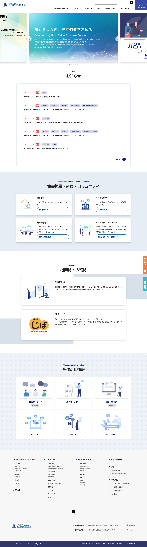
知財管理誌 (83, 463)
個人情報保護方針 (130, 544)
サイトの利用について (118, 490)
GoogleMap (132, 525)
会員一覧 (17, 466)
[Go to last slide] (29, 38)
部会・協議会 (51, 472)
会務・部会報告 (51, 474)
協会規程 (17, 476)
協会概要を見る (44, 210)
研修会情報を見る (45, 237)
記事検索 (82, 471)
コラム (49, 497)
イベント (50, 490)
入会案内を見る (103, 210)
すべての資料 (83, 485)
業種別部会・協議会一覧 (21, 468)
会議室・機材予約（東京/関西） (56, 468)
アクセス (17, 483)
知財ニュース (51, 494)
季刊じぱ (82, 474)
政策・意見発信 (117, 459)
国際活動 (50, 487)
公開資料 (17, 474)
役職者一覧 (18, 471)
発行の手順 (83, 482)
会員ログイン (145, 264)
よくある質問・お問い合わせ (120, 483)
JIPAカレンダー (52, 480)
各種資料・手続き (117, 487)
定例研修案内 (116, 470)
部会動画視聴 (51, 476)
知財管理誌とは (84, 466)
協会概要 (17, 463)
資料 (81, 477)
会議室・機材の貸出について (55, 466)
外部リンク (115, 494)
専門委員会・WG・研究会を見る (109, 237)
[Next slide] (118, 38)
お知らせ (17, 490)
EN (125, 2)
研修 (112, 466)
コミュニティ (51, 459)
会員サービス (51, 463)
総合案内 (114, 479)
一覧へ (118, 159)
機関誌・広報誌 (84, 459)
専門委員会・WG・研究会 (55, 483)
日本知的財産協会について (24, 459)
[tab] (69, 64)
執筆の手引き (83, 480)
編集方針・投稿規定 (85, 468)
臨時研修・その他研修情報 (119, 473)
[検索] (114, 2)
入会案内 (145, 283)
